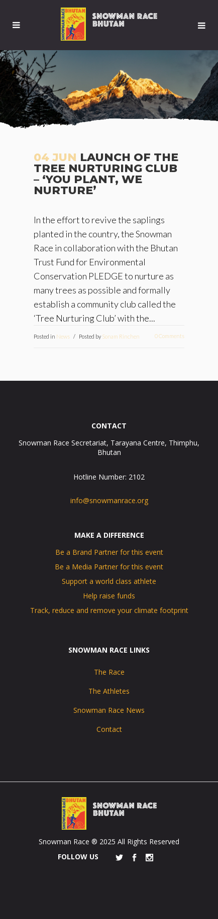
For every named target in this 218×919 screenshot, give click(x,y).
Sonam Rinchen (121, 336)
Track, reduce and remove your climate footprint (109, 610)
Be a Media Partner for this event (109, 566)
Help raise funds (109, 595)
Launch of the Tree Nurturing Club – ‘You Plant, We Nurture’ (106, 173)
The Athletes (109, 691)
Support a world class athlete (109, 581)
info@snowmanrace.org (109, 500)
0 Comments (169, 336)
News (63, 336)
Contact (109, 729)
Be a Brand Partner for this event (109, 552)
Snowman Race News (109, 710)
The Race (109, 672)
